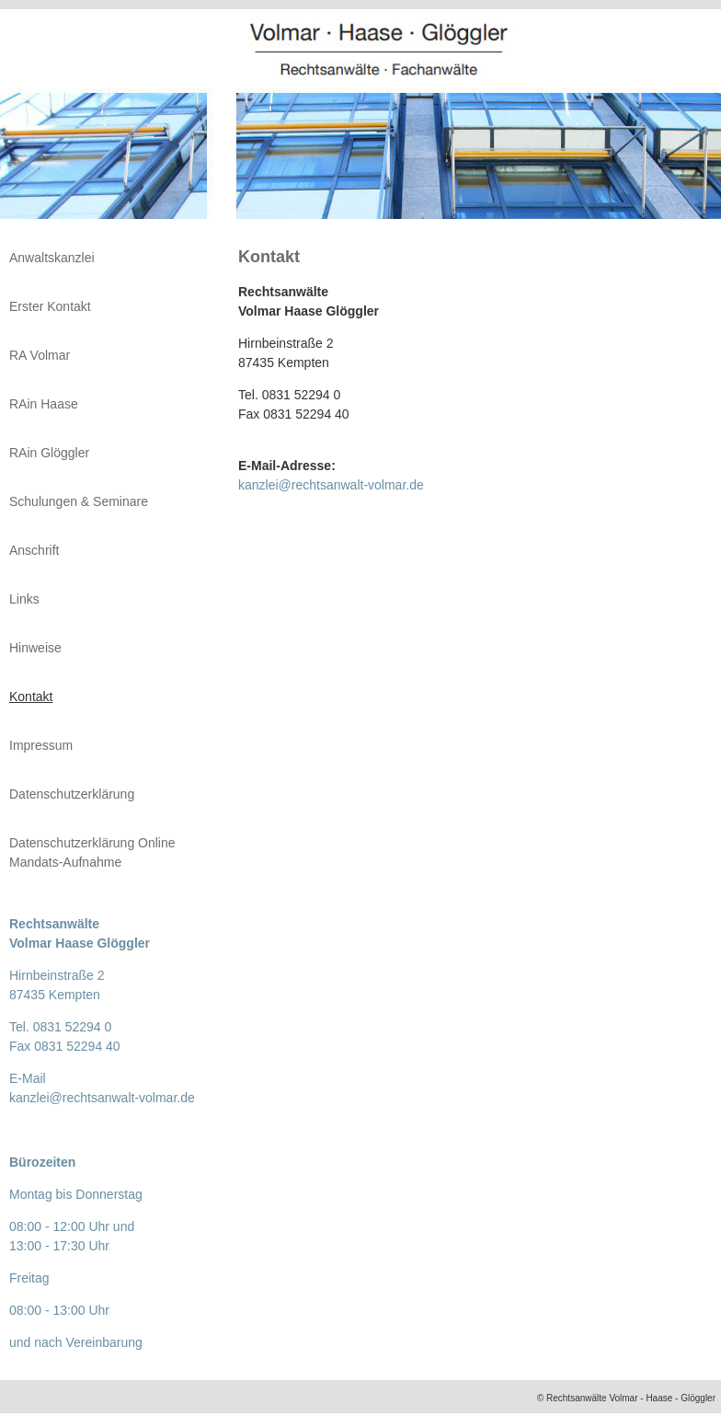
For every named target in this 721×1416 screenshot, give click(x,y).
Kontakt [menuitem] (30, 696)
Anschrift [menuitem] (34, 550)
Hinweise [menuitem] (35, 647)
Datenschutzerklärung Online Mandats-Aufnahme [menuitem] (92, 852)
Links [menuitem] (24, 599)
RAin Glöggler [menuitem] (49, 452)
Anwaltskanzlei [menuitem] (52, 257)
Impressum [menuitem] (41, 745)
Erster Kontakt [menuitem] (50, 306)
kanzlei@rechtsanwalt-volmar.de (331, 485)
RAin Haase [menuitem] (43, 404)
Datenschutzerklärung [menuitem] (71, 794)
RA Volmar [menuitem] (39, 355)
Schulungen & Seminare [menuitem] (78, 501)
